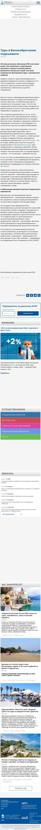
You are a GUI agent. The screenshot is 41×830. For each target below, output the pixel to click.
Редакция (4, 804)
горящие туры (11, 680)
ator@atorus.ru (13, 817)
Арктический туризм (20, 7)
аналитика (6, 730)
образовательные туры (22, 145)
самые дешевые (30, 680)
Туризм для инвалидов (20, 12)
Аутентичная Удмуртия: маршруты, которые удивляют (17, 496)
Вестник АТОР (9, 420)
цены (17, 277)
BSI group (26, 114)
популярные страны (20, 730)
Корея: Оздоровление (21, 17)
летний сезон (17, 779)
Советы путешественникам (16, 426)
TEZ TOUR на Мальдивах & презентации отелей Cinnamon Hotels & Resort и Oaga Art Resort (18, 510)
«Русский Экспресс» (29, 140)
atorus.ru (17, 828)
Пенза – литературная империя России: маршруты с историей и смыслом (20, 489)
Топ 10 (5, 437)
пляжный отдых (21, 680)
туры (13, 277)
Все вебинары (8, 514)
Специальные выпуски (13, 415)
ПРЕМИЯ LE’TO (20, 9)
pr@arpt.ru (17, 818)
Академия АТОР (20, 14)
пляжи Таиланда (27, 779)
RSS (2, 809)
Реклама (4, 806)
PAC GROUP (5, 166)
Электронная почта (7, 310)
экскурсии (16, 635)
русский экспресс (5, 277)
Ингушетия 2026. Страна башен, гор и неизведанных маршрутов (17, 502)
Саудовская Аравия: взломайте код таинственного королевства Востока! (20, 481)
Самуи (4, 779)
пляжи (10, 635)
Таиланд (10, 779)
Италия (5, 635)
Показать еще (20, 788)
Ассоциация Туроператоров (8, 2)
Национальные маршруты (15, 431)
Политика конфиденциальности (9, 801)
